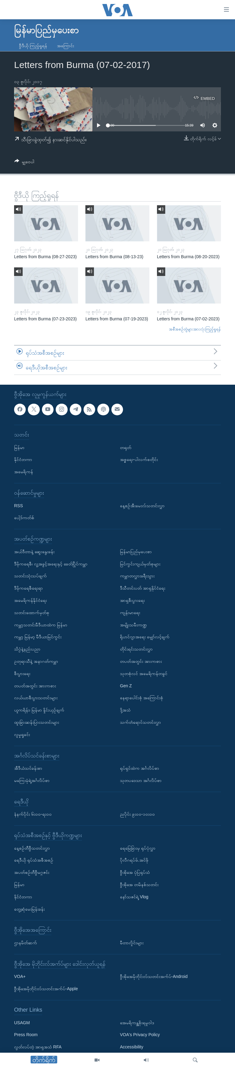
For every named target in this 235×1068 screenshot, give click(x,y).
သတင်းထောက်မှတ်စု (31, 612)
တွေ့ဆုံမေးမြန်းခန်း (29, 909)
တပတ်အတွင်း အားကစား (35, 685)
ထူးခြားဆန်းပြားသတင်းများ (36, 722)
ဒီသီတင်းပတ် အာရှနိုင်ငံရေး (142, 588)
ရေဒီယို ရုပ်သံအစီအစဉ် (33, 860)
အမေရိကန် (23, 471)
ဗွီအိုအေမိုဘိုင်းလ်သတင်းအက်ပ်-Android (154, 976)
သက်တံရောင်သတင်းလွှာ (140, 722)
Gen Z (126, 685)
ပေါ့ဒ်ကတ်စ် (24, 517)
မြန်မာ (19, 447)
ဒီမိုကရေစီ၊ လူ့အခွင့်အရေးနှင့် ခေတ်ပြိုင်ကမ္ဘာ (51, 563)
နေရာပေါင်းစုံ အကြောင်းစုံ (141, 698)
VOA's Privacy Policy (140, 1034)
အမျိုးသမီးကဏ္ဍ (133, 624)
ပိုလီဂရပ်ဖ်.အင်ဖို (134, 860)
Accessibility (131, 1046)
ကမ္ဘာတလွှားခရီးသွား (137, 576)
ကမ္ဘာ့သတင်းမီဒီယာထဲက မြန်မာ (40, 624)
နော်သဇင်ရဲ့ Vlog (134, 896)
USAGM (22, 1022)
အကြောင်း (65, 45)
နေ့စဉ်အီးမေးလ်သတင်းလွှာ (142, 505)
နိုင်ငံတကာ (23, 459)
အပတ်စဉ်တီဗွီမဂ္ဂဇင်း (31, 872)
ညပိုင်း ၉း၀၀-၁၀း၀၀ (137, 814)
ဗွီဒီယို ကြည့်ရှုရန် (33, 45)
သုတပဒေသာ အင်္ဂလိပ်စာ (141, 780)
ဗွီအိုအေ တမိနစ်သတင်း (139, 884)
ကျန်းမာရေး (130, 612)
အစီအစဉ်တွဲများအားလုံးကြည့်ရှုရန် (195, 329)
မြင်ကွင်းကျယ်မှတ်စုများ (140, 563)
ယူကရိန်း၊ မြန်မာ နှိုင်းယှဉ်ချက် (39, 710)
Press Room (26, 1034)
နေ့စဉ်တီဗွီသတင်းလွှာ (32, 848)
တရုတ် (125, 447)
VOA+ (20, 976)
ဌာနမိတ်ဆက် (25, 942)
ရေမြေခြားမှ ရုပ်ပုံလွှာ (137, 848)
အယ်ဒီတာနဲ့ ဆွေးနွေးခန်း (34, 551)
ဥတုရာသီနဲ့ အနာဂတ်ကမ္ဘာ (36, 661)
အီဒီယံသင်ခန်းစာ (28, 768)
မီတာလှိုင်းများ (132, 942)
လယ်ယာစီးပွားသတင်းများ (36, 698)
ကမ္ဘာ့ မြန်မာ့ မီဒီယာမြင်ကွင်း (38, 637)
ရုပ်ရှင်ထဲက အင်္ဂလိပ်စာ (139, 768)
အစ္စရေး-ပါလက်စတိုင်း (139, 459)
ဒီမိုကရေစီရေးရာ (28, 588)
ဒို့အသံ (125, 710)
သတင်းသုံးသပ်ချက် (30, 576)
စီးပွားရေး (22, 673)
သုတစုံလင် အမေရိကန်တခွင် (143, 673)
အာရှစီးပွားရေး (132, 600)
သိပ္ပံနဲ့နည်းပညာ (27, 649)
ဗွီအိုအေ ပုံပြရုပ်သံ (135, 872)
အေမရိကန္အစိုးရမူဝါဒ (137, 1022)
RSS (18, 505)
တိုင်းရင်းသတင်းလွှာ (136, 649)
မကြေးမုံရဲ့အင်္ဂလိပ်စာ (32, 780)
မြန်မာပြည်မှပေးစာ (136, 551)
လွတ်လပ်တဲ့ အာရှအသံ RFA (38, 1046)
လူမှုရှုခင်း (22, 734)
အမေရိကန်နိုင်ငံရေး (30, 600)
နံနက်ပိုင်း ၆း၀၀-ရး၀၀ (33, 814)
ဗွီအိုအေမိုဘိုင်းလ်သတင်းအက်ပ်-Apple (46, 988)
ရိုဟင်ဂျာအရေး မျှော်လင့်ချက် (145, 637)
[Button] (24, 163)
